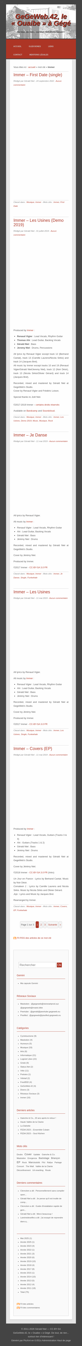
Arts (22, 1051)
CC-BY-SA (55, 1329)
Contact (17, 55)
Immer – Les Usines (31, 592)
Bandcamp (31, 410)
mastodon (21, 1158)
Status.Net (25, 1067)
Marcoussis (34, 1162)
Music (35, 421)
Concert (20, 1166)
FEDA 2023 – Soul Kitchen (32, 1133)
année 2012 (25, 1284)
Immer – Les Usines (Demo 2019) (38, 222)
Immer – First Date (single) (37, 75)
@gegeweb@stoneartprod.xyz (45, 1004)
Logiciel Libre (26, 1059)
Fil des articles (27, 1304)
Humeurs (24, 1044)
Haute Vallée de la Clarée (32, 1122)
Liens (50, 46)
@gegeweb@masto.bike (31, 1008)
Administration (49, 1340)
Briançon (55, 1158)
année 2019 (25, 1261)
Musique (30, 202)
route (48, 1170)
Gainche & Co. (48, 1154)
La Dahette (25, 1126)
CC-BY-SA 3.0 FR (38, 567)
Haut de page (64, 1340)
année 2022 (25, 1250)
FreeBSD (24, 1082)
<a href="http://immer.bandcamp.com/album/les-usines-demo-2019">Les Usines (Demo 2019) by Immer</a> (41, 281)
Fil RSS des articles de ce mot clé (34, 938)
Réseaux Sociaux (28, 1094)
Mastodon (24, 1040)
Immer (38, 202)
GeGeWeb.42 (26, 1086)
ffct (43, 1162)
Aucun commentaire (58, 441)
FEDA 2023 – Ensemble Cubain (34, 1130)
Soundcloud (49, 410)
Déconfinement (24, 1170)
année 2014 (25, 1277)
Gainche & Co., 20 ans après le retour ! (38, 1118)
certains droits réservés (47, 404)
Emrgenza (32, 1158)
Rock (50, 421)
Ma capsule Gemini (29, 983)
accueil (31, 67)
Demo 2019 (26, 421)
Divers (23, 1090)
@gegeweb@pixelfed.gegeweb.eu (45, 1015)
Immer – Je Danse (30, 435)
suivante (52, 924)
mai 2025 (24, 1238)
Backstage (44, 1158)
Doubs (20, 1154)
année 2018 (25, 1265)
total (22, 1292)
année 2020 (25, 1257)
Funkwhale (33, 578)
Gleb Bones (35, 46)
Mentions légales (38, 55)
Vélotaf (23, 1078)
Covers (63, 906)
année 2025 (25, 1242)
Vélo (22, 1071)
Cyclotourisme (26, 1036)
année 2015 (25, 1273)
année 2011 (25, 1288)
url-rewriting (37, 1170)
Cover (28, 1154)
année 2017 (25, 1269)
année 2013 (25, 1281)
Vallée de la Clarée (44, 1166)
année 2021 (25, 1254)
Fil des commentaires (30, 1308)
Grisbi (23, 1063)
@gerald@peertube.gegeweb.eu (45, 1012)
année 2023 (25, 1246)
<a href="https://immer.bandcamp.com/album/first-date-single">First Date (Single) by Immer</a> (44, 144)
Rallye (50, 1162)
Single (23, 578)
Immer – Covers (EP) (32, 748)
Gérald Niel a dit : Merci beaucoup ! (36, 1214)
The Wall (30, 1166)
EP (14, 910)
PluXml (27, 1340)
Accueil (17, 46)
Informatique (26, 1055)
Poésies (24, 1074)
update (36, 1154)
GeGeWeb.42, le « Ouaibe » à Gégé (41, 20)
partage (58, 1162)
